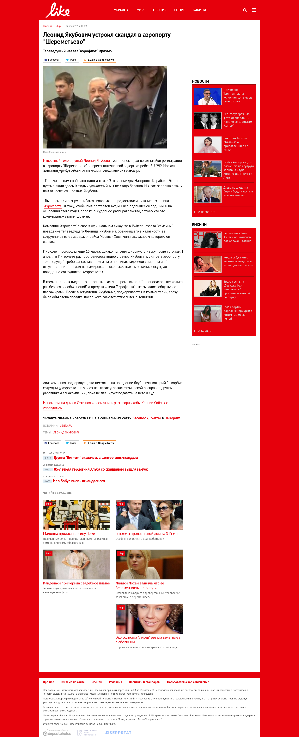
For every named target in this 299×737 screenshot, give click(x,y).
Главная (47, 26)
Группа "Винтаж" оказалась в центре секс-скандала (90, 457)
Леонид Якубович (66, 432)
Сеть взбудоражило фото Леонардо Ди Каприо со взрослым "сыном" (237, 119)
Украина (121, 10)
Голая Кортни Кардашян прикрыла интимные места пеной (237, 312)
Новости (200, 81)
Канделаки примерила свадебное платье (76, 583)
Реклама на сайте (73, 682)
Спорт (179, 10)
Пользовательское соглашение (188, 682)
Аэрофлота (53, 206)
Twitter (155, 417)
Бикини (199, 10)
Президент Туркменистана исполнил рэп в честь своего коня (237, 95)
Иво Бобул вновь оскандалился (74, 480)
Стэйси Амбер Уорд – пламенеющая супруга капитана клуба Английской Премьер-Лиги (238, 169)
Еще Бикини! (203, 331)
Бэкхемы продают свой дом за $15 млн (147, 533)
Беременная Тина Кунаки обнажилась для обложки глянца (237, 237)
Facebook (140, 417)
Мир (140, 10)
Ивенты (97, 682)
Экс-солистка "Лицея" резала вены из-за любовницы (148, 639)
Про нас (48, 682)
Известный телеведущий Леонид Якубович (77, 160)
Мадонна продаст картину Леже (69, 533)
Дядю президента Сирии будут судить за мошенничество (238, 191)
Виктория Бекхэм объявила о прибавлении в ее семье (235, 144)
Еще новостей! (204, 212)
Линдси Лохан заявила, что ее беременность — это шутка (140, 585)
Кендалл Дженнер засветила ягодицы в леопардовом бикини (238, 261)
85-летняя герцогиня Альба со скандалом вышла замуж (95, 469)
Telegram (172, 417)
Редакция (115, 682)
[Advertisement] (75, 631)
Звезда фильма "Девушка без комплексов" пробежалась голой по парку (236, 289)
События (158, 10)
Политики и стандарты (144, 682)
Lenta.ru (66, 425)
